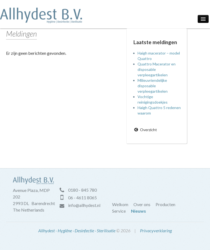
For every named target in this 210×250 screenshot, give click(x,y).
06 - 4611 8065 (82, 197)
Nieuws (138, 210)
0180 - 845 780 (82, 189)
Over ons (141, 204)
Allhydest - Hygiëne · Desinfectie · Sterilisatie (76, 230)
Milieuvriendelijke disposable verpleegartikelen (153, 86)
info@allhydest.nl (84, 205)
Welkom (120, 204)
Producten (165, 204)
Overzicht (148, 129)
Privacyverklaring (156, 230)
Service (119, 210)
